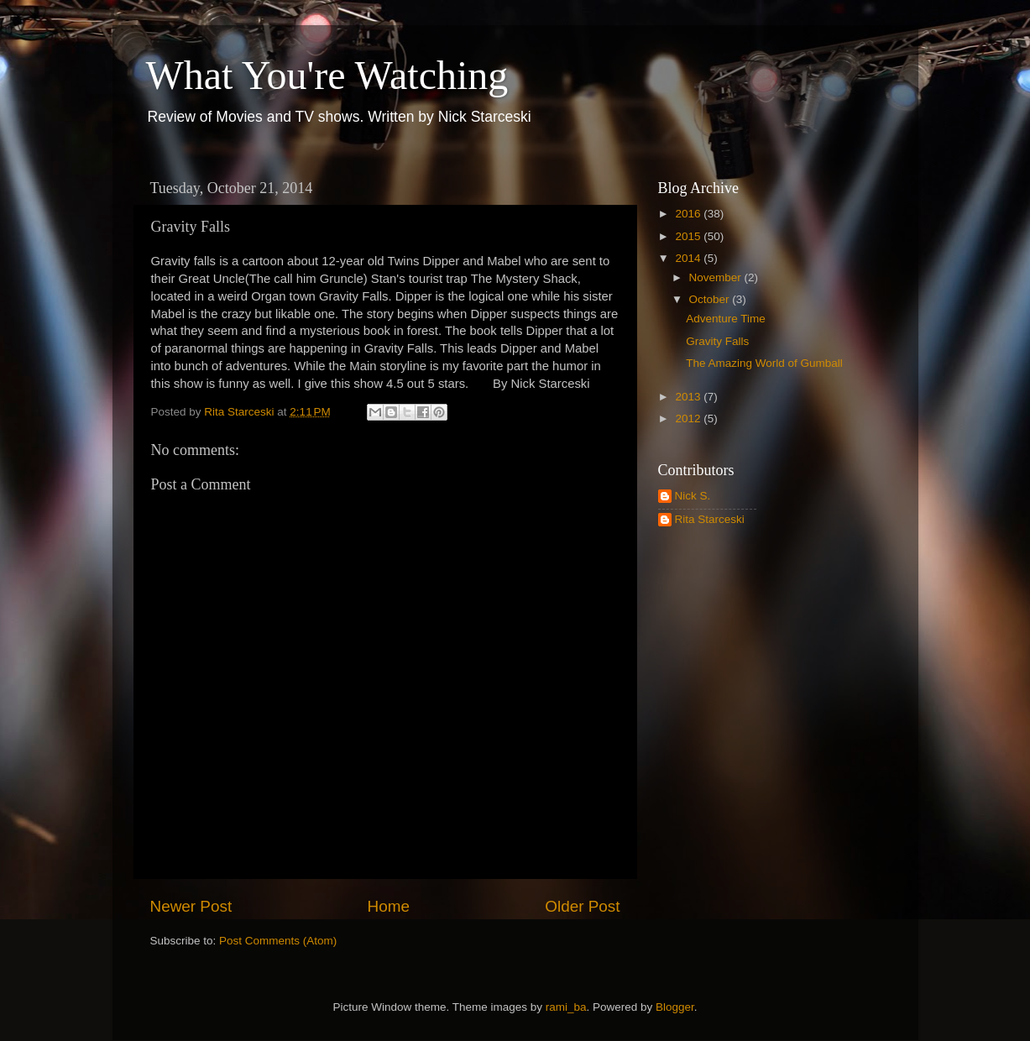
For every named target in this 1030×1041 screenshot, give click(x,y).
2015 (689, 236)
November (717, 277)
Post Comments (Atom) (278, 940)
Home (389, 906)
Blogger (675, 1007)
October (711, 299)
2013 (689, 396)
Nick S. (693, 495)
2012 (689, 418)
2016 (689, 213)
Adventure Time (726, 318)
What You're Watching (327, 75)
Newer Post (191, 906)
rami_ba (566, 1007)
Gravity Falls (717, 341)
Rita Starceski (710, 519)
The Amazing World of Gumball (764, 363)
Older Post (582, 906)
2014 (689, 258)
